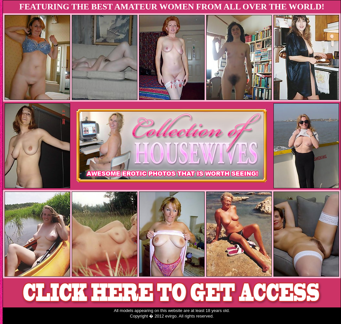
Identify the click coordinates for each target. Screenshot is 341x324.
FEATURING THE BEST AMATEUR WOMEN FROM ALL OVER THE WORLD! (171, 6)
